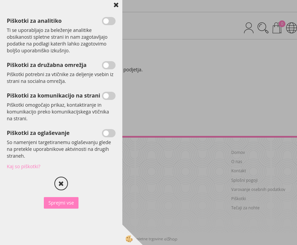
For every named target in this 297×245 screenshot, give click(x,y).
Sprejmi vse (61, 202)
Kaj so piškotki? (23, 166)
